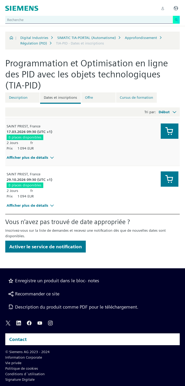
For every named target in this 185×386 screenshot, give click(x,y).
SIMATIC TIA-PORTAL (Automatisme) (86, 38)
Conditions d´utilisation (25, 374)
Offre (89, 97)
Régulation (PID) (33, 43)
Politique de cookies (21, 368)
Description (18, 97)
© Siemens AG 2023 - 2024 (27, 352)
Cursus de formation (136, 97)
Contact (18, 339)
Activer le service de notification (45, 246)
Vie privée (13, 363)
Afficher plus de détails (31, 157)
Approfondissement (141, 38)
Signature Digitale (20, 379)
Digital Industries (34, 38)
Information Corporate (23, 357)
